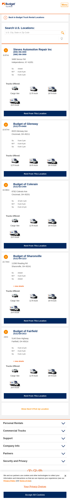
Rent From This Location (35, 113)
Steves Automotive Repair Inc (32, 49)
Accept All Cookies (35, 495)
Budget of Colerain (25, 184)
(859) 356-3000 (19, 52)
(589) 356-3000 (19, 54)
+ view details (18, 286)
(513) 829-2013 (19, 334)
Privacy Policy (10, 482)
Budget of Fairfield (25, 331)
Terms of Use (25, 482)
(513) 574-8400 (19, 126)
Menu (64, 5)
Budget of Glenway (25, 123)
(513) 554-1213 (19, 258)
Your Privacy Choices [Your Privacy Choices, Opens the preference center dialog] (35, 487)
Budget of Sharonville (27, 256)
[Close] (65, 477)
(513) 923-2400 (19, 187)
